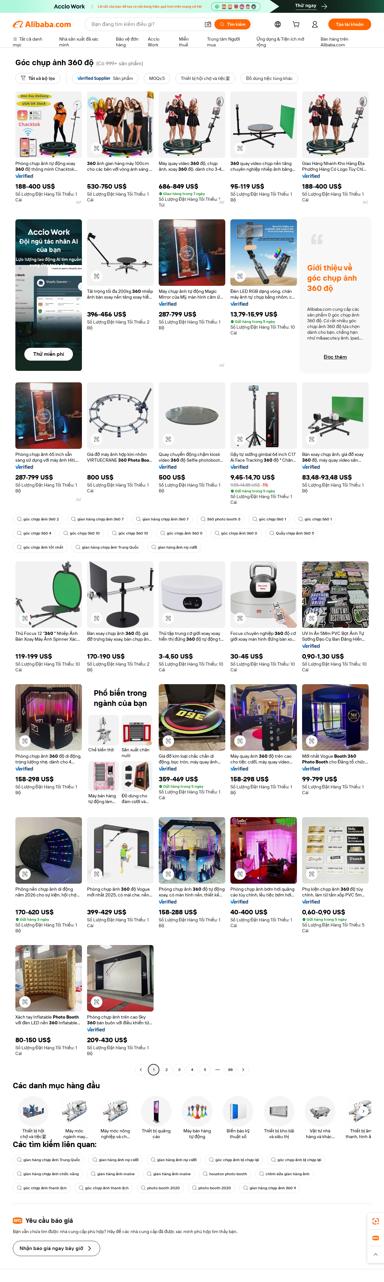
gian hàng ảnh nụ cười (174, 547)
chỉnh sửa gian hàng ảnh (284, 1173)
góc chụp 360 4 (34, 533)
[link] (375, 1221)
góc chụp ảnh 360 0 (181, 533)
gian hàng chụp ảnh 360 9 (269, 1188)
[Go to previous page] (141, 1069)
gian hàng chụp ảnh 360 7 (97, 519)
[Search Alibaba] (145, 24)
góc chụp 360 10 (81, 533)
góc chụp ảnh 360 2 (38, 519)
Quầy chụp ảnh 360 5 (291, 533)
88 (230, 1069)
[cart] (297, 25)
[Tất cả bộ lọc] (37, 78)
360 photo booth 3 (220, 519)
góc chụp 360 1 (269, 519)
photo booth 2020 (160, 1188)
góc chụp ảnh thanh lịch (42, 1188)
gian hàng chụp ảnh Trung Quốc (107, 547)
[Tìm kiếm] (232, 24)
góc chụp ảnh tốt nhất (40, 547)
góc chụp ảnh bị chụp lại (234, 1159)
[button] (208, 24)
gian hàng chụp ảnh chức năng (48, 1173)
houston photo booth (225, 1173)
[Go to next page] (243, 1069)
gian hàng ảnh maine (113, 1173)
